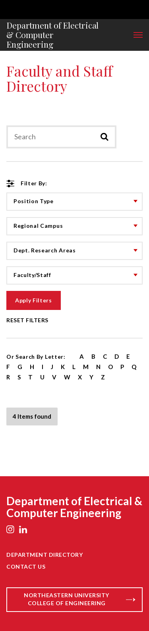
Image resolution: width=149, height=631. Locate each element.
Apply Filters (33, 300)
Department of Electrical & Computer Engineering (52, 35)
